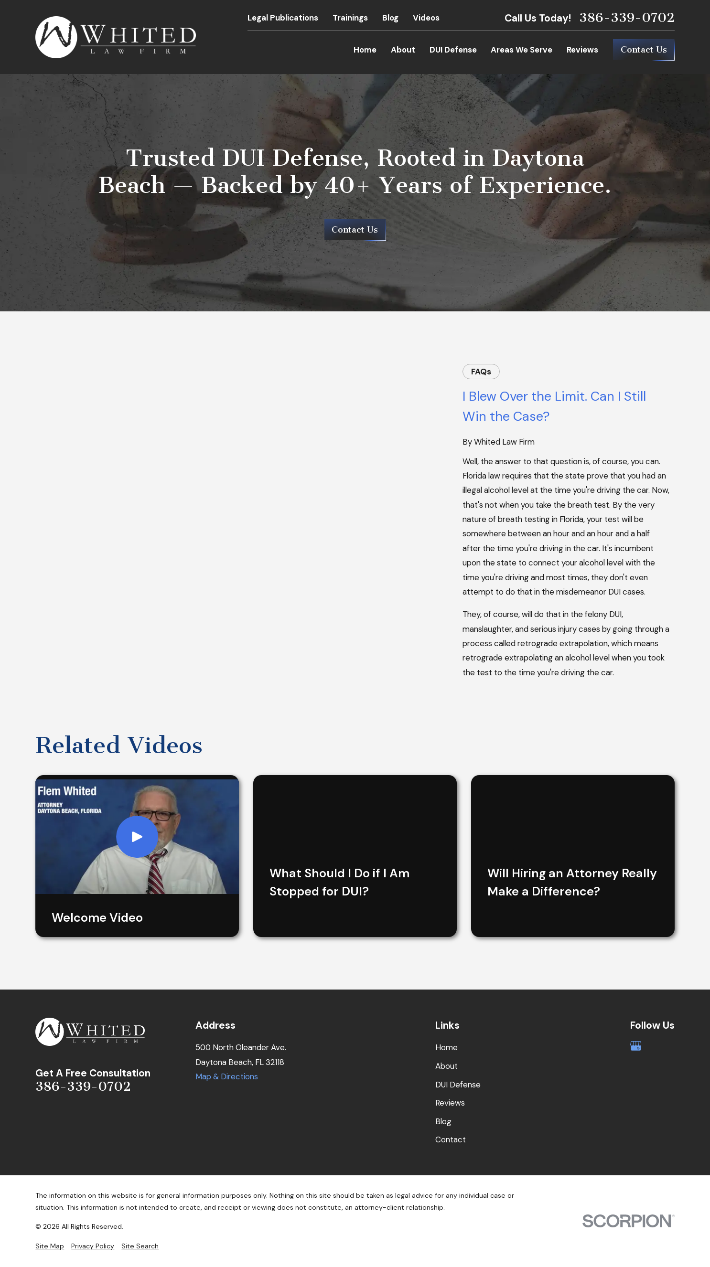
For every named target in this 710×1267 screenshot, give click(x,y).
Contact (450, 1139)
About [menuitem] (403, 49)
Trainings (350, 17)
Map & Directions (226, 1076)
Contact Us (644, 49)
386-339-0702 (627, 18)
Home (446, 1047)
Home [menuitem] (365, 49)
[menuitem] (49, 1246)
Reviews (450, 1102)
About (446, 1066)
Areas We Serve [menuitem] (521, 49)
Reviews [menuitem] (582, 49)
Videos (426, 17)
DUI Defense (458, 1084)
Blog (390, 17)
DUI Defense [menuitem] (453, 49)
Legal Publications (282, 17)
